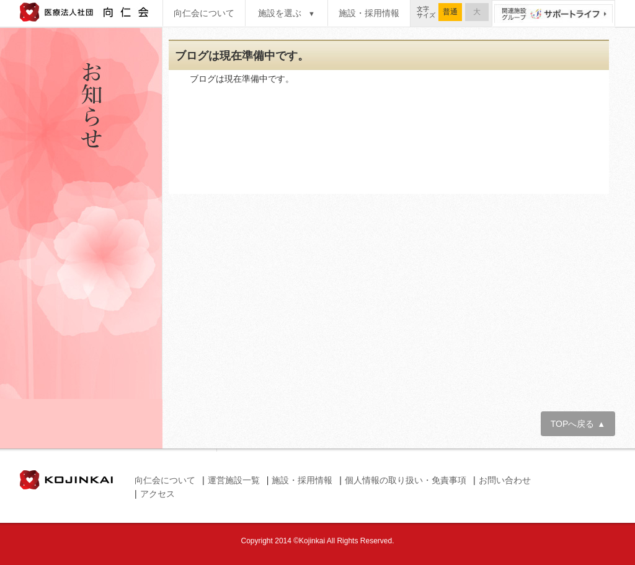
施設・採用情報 (369, 13)
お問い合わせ (505, 480)
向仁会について (204, 13)
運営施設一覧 (234, 480)
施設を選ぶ (286, 13)
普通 (450, 11)
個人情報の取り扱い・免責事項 (405, 480)
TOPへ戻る (578, 424)
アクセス (157, 494)
